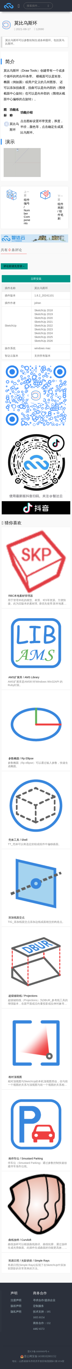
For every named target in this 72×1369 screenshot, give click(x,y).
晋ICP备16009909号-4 (38, 1351)
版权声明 (16, 1306)
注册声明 (16, 1300)
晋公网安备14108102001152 (40, 1356)
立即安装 (36, 278)
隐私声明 (16, 1311)
